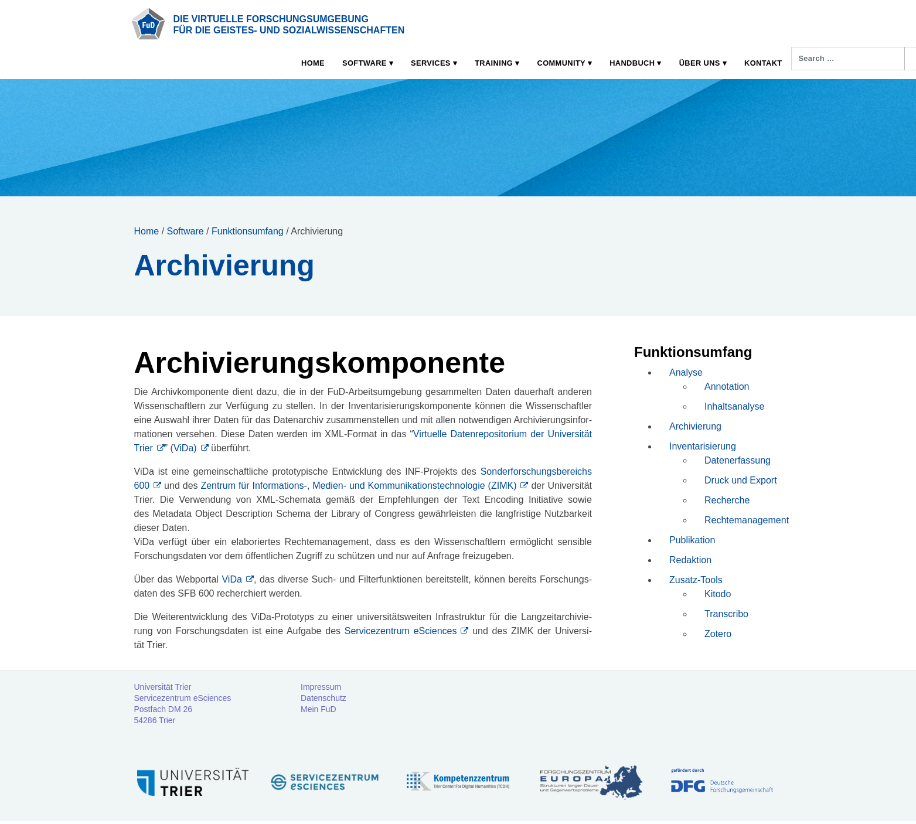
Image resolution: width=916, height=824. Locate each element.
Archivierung (695, 426)
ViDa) (185, 448)
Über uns (699, 63)
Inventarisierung (702, 446)
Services (431, 63)
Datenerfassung (737, 460)
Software (364, 63)
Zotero (717, 634)
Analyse (686, 372)
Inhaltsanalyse (734, 406)
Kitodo (717, 594)
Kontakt (763, 63)
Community (561, 63)
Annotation (727, 386)
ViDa (231, 579)
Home (313, 63)
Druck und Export (740, 480)
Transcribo (726, 614)
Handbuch (632, 63)
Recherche (727, 500)
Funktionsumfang (248, 231)
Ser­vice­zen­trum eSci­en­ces (398, 631)
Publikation (692, 540)
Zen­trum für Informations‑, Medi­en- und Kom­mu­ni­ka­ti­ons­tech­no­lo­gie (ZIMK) (358, 486)
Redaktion (690, 560)
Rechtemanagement (746, 520)
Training (494, 63)
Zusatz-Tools (696, 580)
